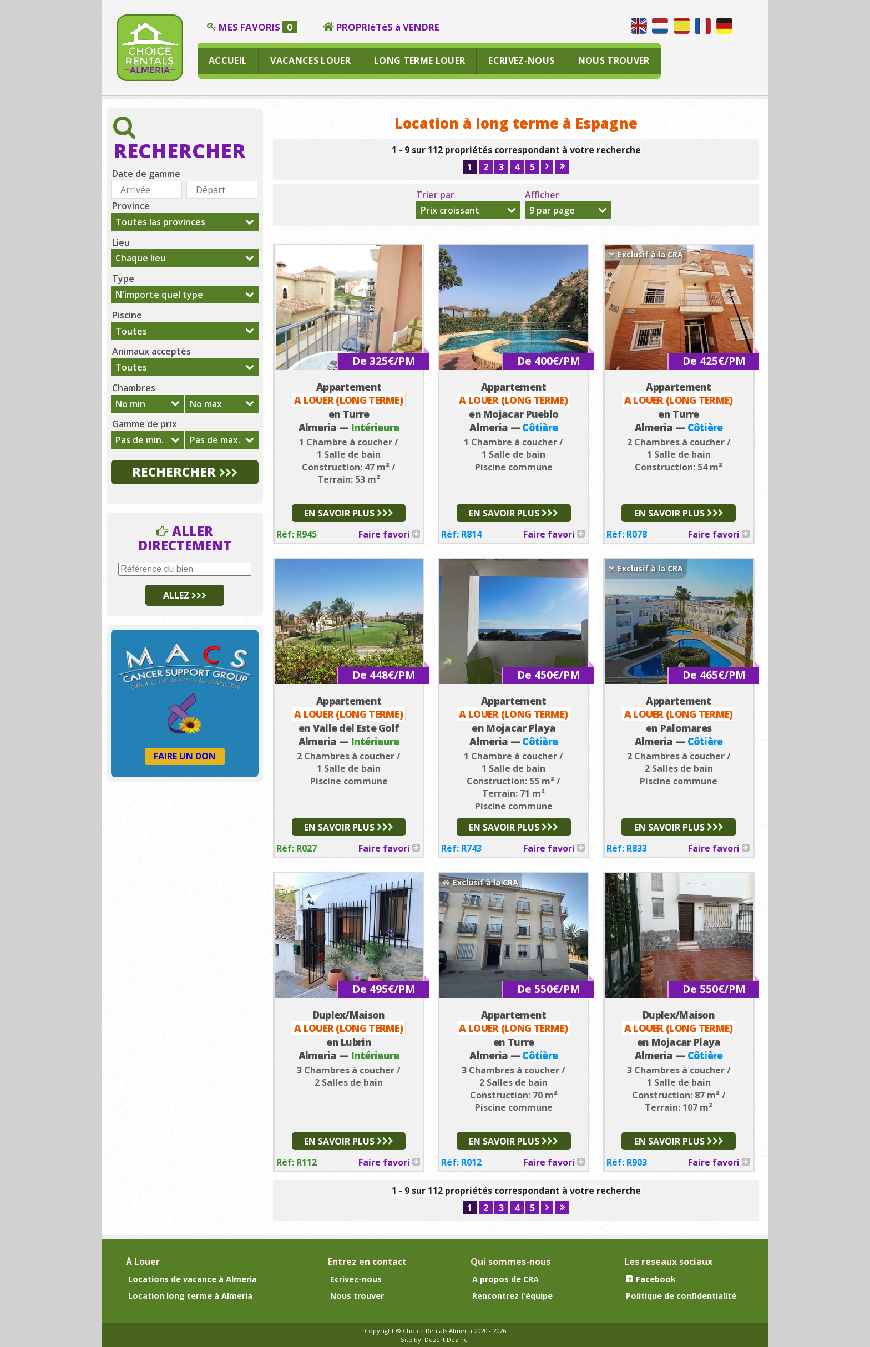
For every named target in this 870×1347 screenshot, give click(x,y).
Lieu (121, 242)
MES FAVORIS (258, 27)
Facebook (651, 1279)
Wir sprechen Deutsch (724, 26)
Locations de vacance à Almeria (192, 1279)
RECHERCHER (184, 471)
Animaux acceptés (151, 351)
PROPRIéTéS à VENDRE (387, 27)
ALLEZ (184, 595)
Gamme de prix (144, 424)
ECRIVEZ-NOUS (521, 60)
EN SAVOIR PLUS (348, 513)
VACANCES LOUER (310, 60)
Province (131, 206)
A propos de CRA (505, 1279)
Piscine (127, 315)
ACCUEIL (228, 60)
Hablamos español (682, 26)
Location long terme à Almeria (190, 1295)
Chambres (133, 388)
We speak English (639, 26)
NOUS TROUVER (614, 60)
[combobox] (468, 210)
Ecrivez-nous (356, 1279)
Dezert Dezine (446, 1339)
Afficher (542, 195)
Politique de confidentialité (681, 1295)
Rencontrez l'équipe (512, 1295)
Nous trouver (357, 1295)
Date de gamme (146, 174)
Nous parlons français (703, 26)
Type (123, 278)
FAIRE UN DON (185, 756)
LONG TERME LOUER (419, 60)
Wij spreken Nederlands (660, 26)
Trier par (435, 195)
